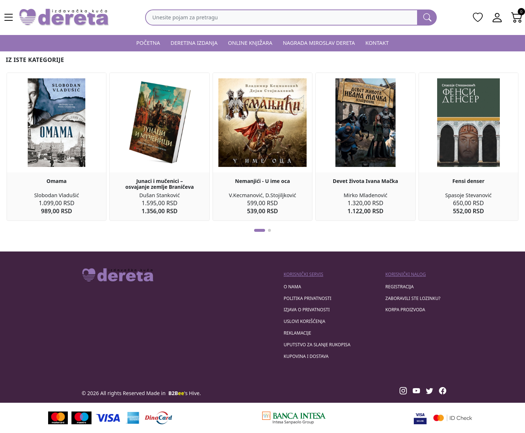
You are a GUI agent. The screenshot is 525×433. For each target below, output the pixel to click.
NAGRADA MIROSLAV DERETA (319, 42)
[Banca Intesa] (293, 417)
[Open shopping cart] (517, 17)
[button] (259, 230)
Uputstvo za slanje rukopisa (317, 345)
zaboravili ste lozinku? (412, 298)
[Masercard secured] (452, 417)
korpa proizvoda (405, 310)
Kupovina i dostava (306, 356)
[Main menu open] (9, 17)
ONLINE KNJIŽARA (250, 42)
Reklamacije (297, 333)
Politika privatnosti (307, 298)
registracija (399, 287)
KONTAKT (377, 42)
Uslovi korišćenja (304, 321)
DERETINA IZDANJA (194, 42)
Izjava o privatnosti (307, 310)
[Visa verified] (420, 417)
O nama (292, 287)
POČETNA (148, 42)
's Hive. (184, 393)
